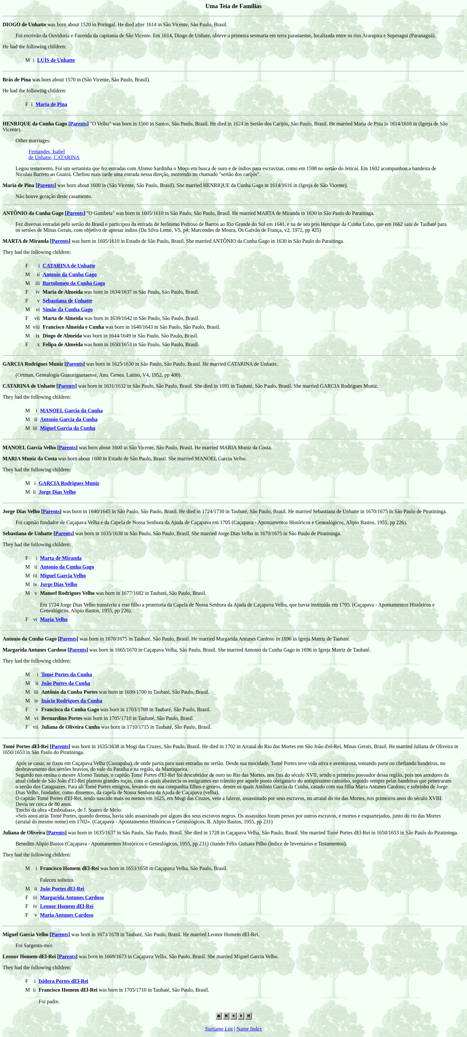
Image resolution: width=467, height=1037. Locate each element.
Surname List (219, 1028)
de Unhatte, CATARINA (54, 157)
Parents (78, 123)
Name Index (249, 1028)
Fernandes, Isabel (47, 151)
